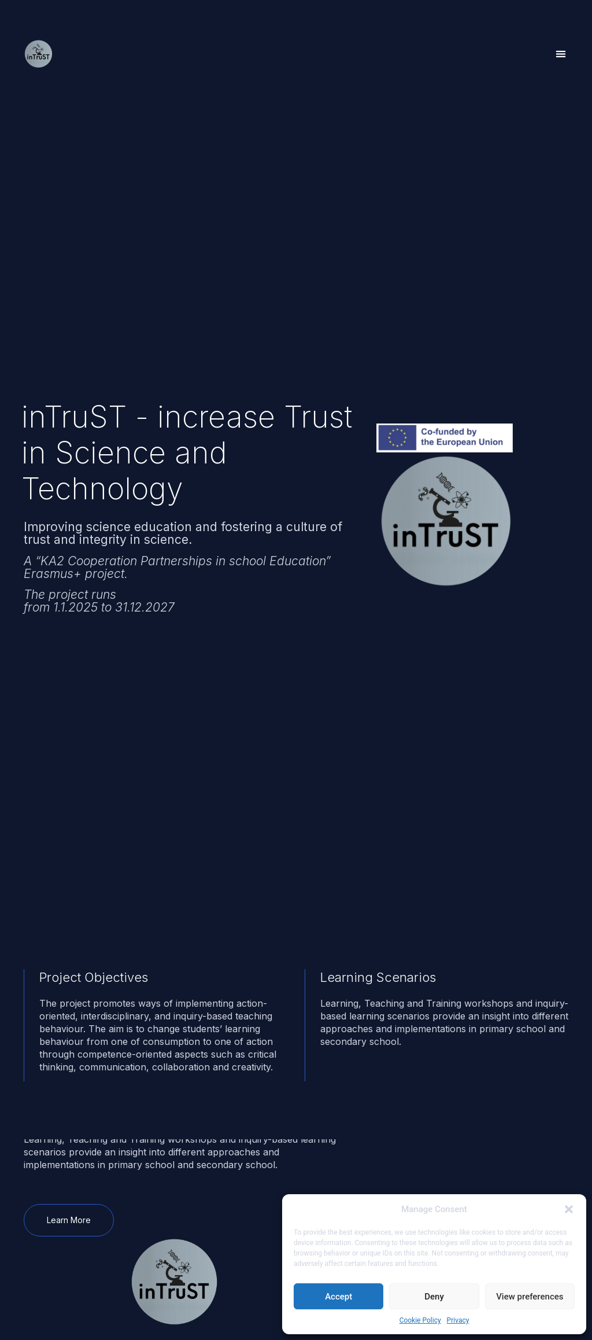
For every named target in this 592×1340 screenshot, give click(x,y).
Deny (434, 1296)
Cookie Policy (420, 1320)
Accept (338, 1296)
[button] (569, 1209)
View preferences (529, 1296)
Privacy (458, 1320)
